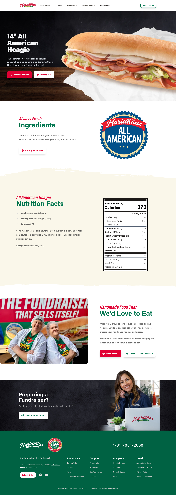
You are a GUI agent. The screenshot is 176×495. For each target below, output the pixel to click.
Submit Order (148, 5)
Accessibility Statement (145, 463)
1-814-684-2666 (128, 445)
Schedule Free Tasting (75, 476)
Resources (94, 467)
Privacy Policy (142, 472)
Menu (60, 5)
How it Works (71, 463)
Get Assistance (96, 472)
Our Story (117, 467)
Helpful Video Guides (33, 415)
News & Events (119, 472)
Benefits (69, 467)
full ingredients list (32, 150)
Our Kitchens (110, 353)
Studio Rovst (113, 488)
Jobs (115, 476)
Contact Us (105, 5)
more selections (19, 74)
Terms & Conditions (144, 476)
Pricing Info (44, 74)
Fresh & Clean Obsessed (139, 353)
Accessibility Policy (144, 467)
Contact (93, 476)
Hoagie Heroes (119, 463)
